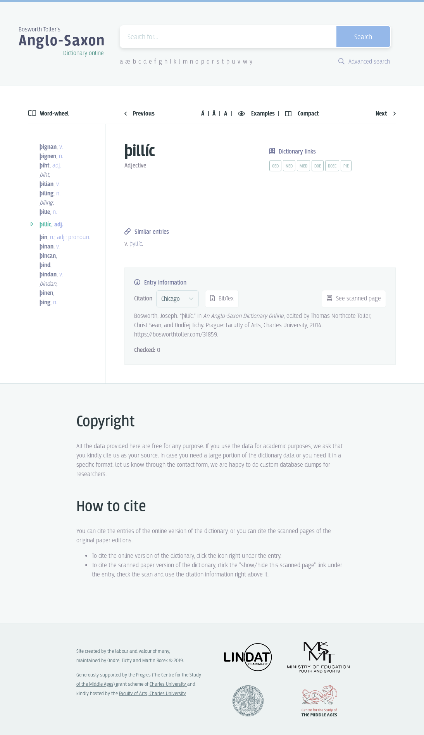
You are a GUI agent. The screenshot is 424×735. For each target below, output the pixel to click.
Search (363, 37)
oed (275, 166)
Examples (257, 114)
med (303, 166)
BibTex (222, 299)
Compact (302, 114)
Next (386, 114)
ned (289, 166)
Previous (139, 114)
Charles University (168, 684)
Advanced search (364, 62)
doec (332, 166)
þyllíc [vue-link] (135, 244)
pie (346, 166)
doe (317, 166)
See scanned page (354, 299)
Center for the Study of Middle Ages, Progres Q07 (319, 700)
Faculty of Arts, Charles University (152, 693)
